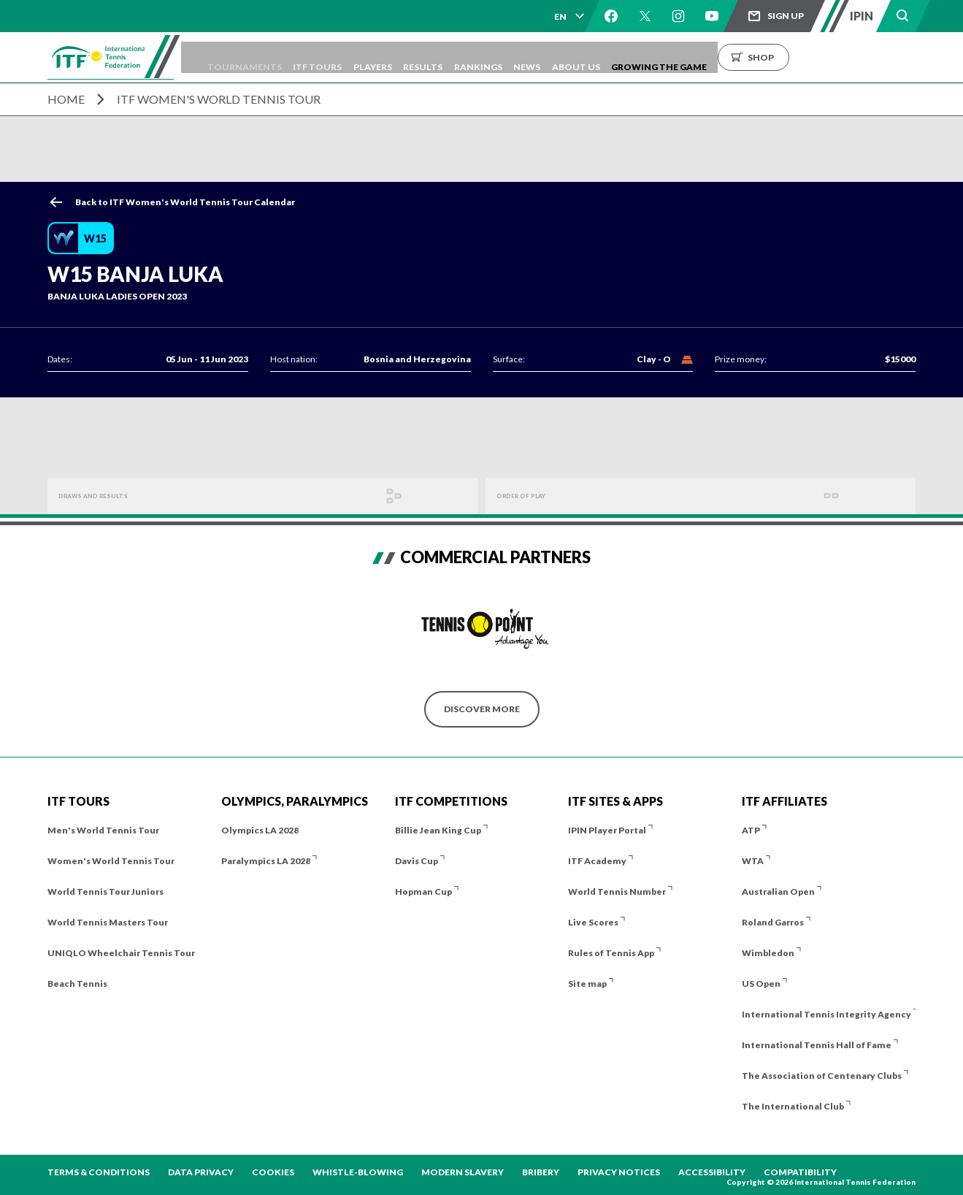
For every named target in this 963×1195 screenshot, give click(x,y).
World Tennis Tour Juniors (105, 891)
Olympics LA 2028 (260, 830)
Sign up (785, 15)
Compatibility (800, 1172)
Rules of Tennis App (611, 952)
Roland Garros (773, 922)
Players (434, 57)
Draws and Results (106, 495)
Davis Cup (416, 860)
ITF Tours (369, 57)
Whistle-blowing (357, 1172)
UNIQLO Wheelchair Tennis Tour (121, 952)
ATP (751, 830)
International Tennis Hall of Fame (816, 1044)
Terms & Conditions (98, 1172)
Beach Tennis (77, 983)
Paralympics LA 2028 (265, 860)
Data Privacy (201, 1172)
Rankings (561, 57)
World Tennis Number (617, 891)
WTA (753, 860)
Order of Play (531, 495)
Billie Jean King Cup (438, 830)
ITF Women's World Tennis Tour (219, 99)
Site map (587, 983)
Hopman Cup (423, 891)
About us (680, 57)
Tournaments (285, 57)
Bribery (540, 1172)
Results (495, 57)
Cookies (273, 1172)
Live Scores (593, 922)
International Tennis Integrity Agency (826, 1014)
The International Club (793, 1106)
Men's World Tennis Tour (103, 830)
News (620, 57)
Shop (876, 57)
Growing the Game (774, 57)
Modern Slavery (462, 1172)
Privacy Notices (619, 1172)
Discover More (482, 708)
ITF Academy (597, 860)
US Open (761, 983)
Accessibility (711, 1172)
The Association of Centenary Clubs (822, 1075)
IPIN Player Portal (607, 830)
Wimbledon (768, 952)
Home (66, 99)
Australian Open (778, 891)
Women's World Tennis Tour (110, 860)
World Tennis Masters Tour (107, 922)
